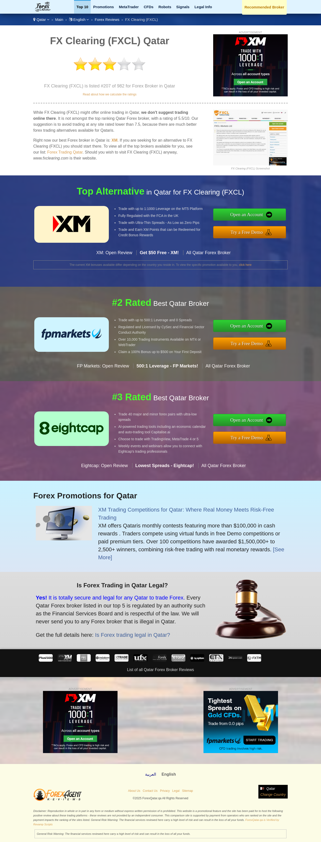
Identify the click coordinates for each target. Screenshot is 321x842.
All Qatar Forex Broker (208, 255)
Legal (175, 791)
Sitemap (187, 791)
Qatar (41, 19)
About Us (134, 791)
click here (245, 265)
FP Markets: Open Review (103, 368)
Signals (182, 7)
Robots (165, 7)
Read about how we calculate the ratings (109, 94)
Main (59, 19)
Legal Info (203, 7)
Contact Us (150, 791)
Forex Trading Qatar (64, 152)
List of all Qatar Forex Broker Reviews (160, 670)
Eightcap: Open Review (104, 468)
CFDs (148, 7)
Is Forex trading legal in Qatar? (130, 634)
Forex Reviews (107, 19)
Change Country (273, 795)
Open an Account (249, 214)
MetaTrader (129, 7)
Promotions (103, 7)
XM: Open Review (114, 255)
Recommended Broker (264, 7)
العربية (150, 774)
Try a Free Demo (249, 231)
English (79, 19)
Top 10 (82, 7)
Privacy (165, 791)
